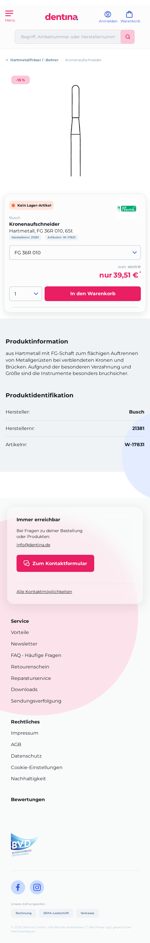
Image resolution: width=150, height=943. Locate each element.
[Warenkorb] (133, 19)
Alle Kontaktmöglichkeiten (44, 591)
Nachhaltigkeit (28, 778)
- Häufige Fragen (41, 655)
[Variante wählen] (75, 252)
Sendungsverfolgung (36, 701)
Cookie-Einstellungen (37, 767)
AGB (16, 744)
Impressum (24, 733)
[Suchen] (127, 37)
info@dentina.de (33, 544)
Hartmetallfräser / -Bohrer (34, 60)
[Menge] (25, 293)
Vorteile (20, 632)
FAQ (16, 655)
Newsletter (24, 644)
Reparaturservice (31, 678)
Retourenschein (30, 667)
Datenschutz (26, 756)
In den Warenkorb (92, 293)
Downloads (24, 689)
